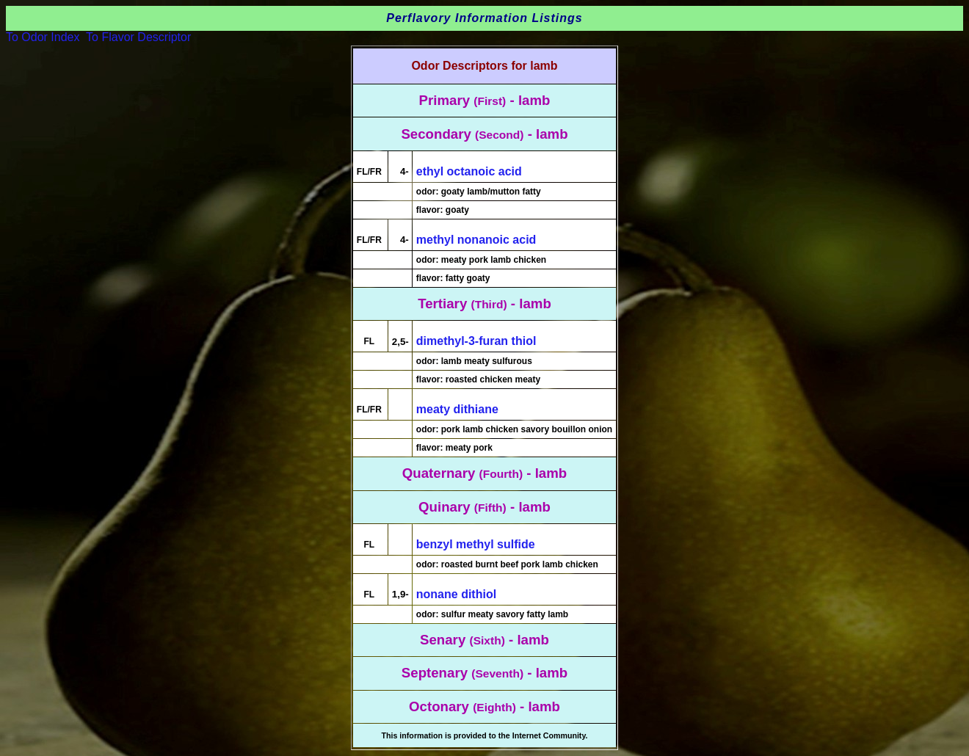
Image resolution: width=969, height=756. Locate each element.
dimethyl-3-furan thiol (476, 341)
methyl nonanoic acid (476, 239)
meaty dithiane (457, 409)
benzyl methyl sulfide (475, 544)
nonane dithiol (456, 594)
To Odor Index (43, 37)
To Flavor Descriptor (138, 37)
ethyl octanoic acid (469, 171)
